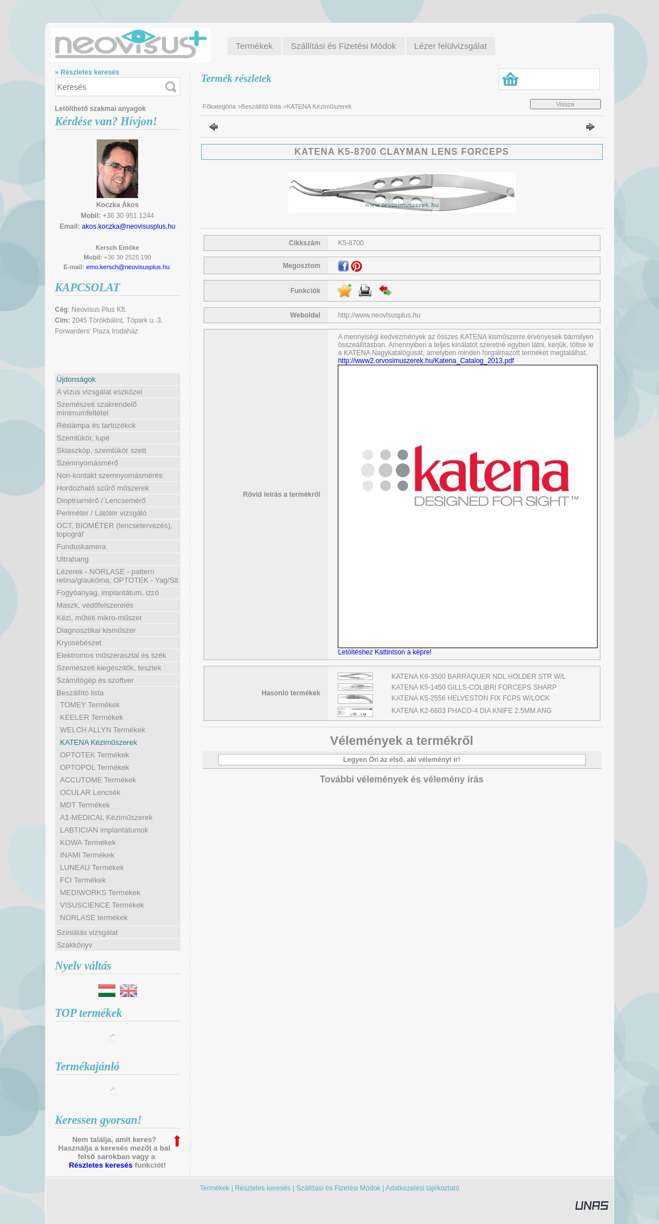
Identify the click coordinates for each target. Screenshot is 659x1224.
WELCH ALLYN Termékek (103, 730)
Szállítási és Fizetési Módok (338, 1188)
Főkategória (219, 106)
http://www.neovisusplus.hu (379, 315)
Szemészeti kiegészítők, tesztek (109, 667)
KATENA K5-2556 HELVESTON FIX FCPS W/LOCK (471, 698)
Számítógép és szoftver (95, 680)
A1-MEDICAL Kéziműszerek (106, 817)
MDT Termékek (85, 805)
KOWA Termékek (88, 842)
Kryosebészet (79, 642)
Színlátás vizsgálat (87, 932)
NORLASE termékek (94, 917)
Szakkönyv (75, 945)
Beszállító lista (261, 106)
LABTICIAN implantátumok (104, 830)
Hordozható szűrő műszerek (103, 488)
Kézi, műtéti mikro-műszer (99, 617)
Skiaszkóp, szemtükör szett (102, 450)
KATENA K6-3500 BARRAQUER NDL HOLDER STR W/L (479, 677)
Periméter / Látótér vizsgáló (102, 513)
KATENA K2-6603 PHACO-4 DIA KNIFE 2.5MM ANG (472, 711)
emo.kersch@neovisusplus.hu (127, 266)
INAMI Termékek (87, 855)
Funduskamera (81, 546)
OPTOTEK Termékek (95, 755)
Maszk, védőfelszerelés (95, 605)
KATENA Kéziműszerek (99, 742)
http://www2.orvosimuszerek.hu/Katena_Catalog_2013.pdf (426, 361)
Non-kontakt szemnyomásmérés (110, 475)
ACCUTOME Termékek (98, 780)
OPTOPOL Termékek (95, 767)
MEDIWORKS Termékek (100, 892)
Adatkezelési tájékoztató (422, 1188)
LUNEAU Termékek (92, 867)
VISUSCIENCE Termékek (102, 905)
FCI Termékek (83, 880)
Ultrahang (73, 559)
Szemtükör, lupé (83, 438)
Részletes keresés (100, 1165)
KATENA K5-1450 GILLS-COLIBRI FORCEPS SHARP (474, 687)
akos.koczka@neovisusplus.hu (128, 226)
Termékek (214, 1188)
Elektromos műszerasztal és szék (112, 655)
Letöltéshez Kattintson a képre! (386, 652)
